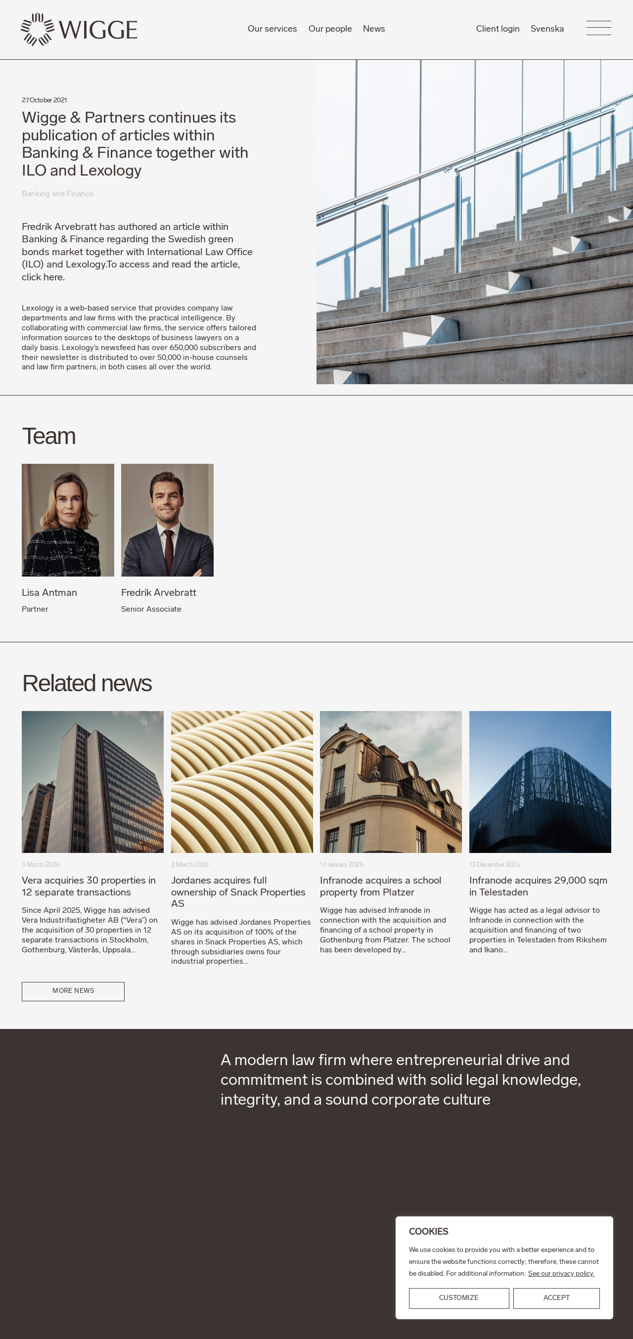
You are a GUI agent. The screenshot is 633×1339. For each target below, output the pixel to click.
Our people (330, 29)
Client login (498, 29)
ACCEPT (556, 1298)
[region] (504, 1267)
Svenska (547, 29)
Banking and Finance (58, 194)
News (374, 29)
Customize (459, 1298)
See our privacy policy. (561, 1274)
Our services (272, 29)
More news (73, 991)
